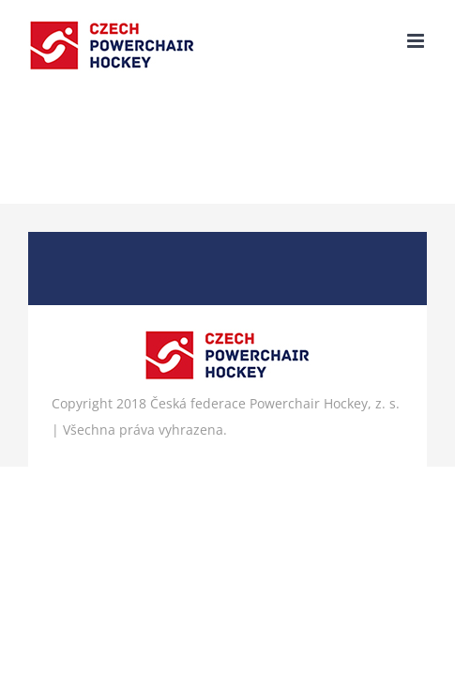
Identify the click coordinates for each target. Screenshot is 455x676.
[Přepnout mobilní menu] (417, 41)
